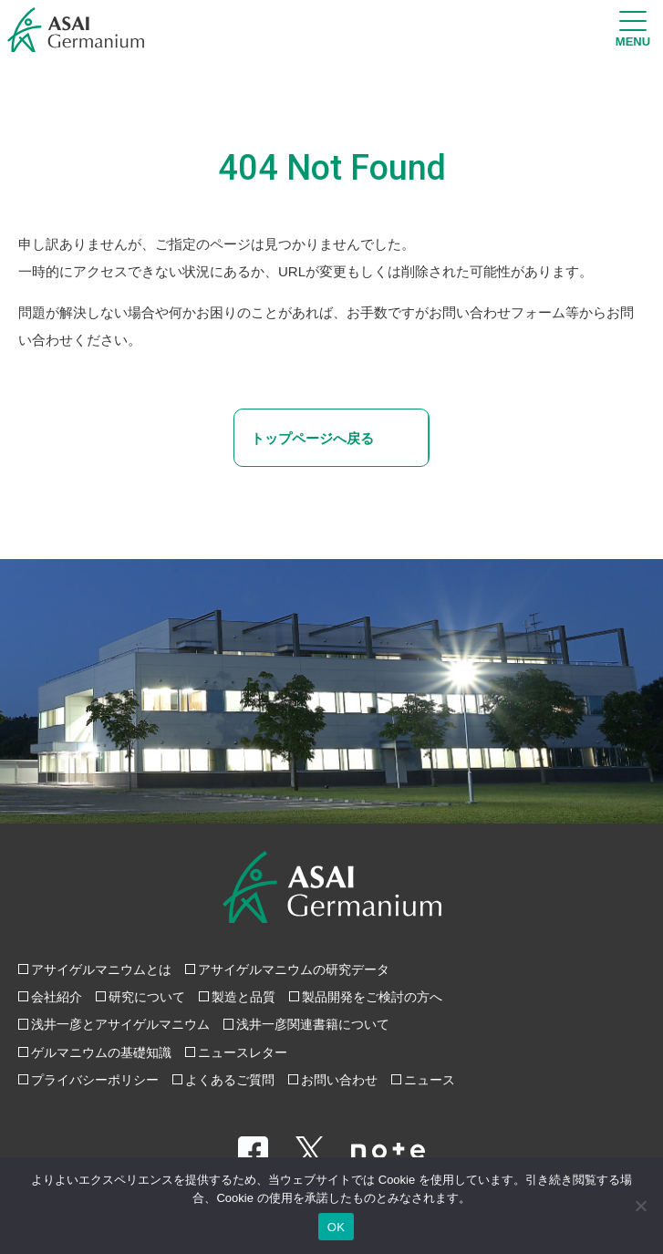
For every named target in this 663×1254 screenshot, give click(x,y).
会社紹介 (56, 997)
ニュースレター (242, 1052)
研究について (147, 997)
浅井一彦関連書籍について (312, 1024)
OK (336, 1227)
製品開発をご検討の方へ (372, 997)
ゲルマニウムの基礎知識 (101, 1052)
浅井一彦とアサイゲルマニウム (120, 1024)
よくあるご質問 (230, 1080)
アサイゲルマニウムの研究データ (293, 969)
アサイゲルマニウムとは (101, 969)
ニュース (429, 1080)
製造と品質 (243, 997)
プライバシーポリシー (95, 1080)
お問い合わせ (339, 1080)
